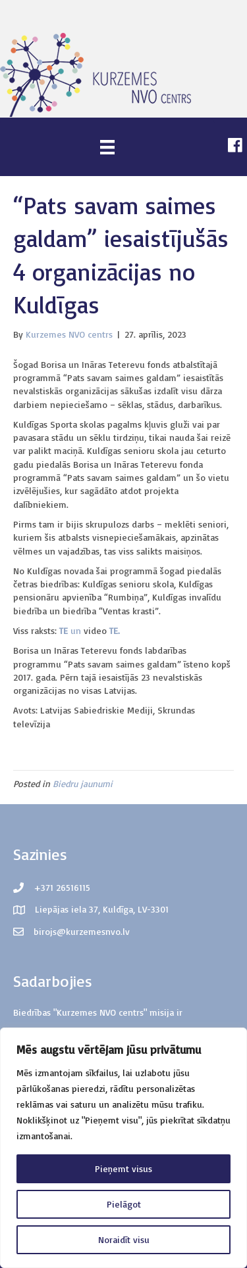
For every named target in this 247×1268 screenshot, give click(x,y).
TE (64, 630)
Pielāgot (124, 1204)
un (77, 630)
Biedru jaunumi (83, 783)
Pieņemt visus (123, 1168)
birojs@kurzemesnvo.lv (82, 931)
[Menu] (107, 147)
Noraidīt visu (124, 1239)
